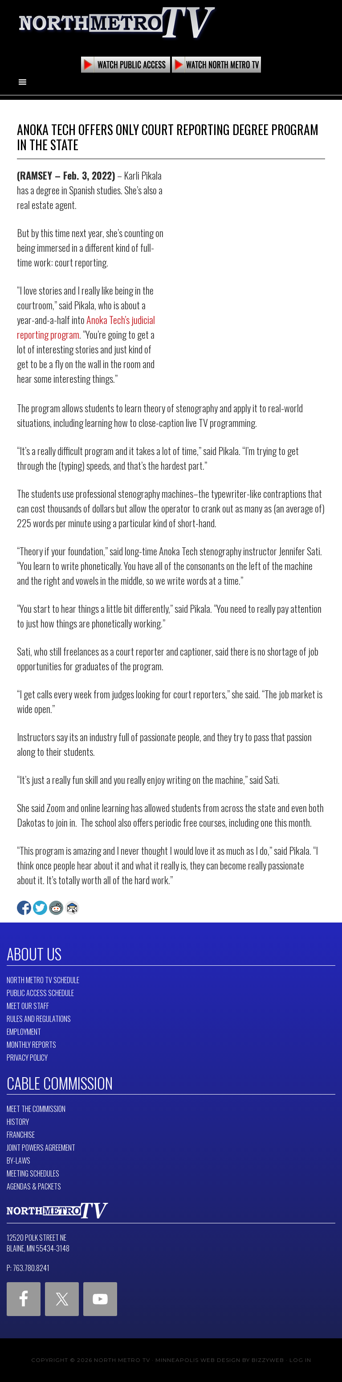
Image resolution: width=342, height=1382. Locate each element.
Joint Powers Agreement (41, 1147)
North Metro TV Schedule (43, 980)
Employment (24, 1031)
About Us (34, 954)
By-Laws (18, 1160)
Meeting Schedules (33, 1173)
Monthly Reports (31, 1044)
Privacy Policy (27, 1057)
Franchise (21, 1134)
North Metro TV (117, 22)
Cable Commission (60, 1083)
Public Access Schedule (40, 993)
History (18, 1121)
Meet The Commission (36, 1108)
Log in (300, 1360)
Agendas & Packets (34, 1186)
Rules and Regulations (39, 1018)
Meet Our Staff (28, 1006)
